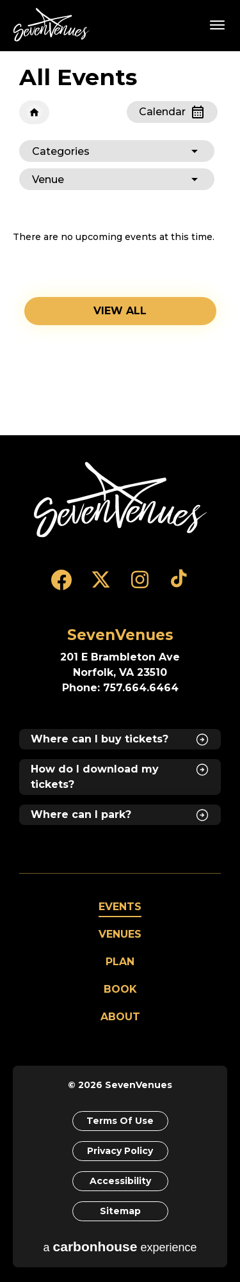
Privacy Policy (120, 1151)
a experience (120, 1246)
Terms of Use (120, 1120)
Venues (120, 934)
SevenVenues (54, 25)
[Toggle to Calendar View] (172, 112)
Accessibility (120, 1181)
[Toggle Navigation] (217, 24)
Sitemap (120, 1211)
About (120, 1017)
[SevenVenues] (120, 499)
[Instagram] (139, 586)
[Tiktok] (178, 586)
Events (120, 907)
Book (120, 989)
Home (34, 112)
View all (120, 311)
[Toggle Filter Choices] (116, 151)
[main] (120, 243)
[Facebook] (61, 586)
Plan (120, 962)
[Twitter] (100, 586)
